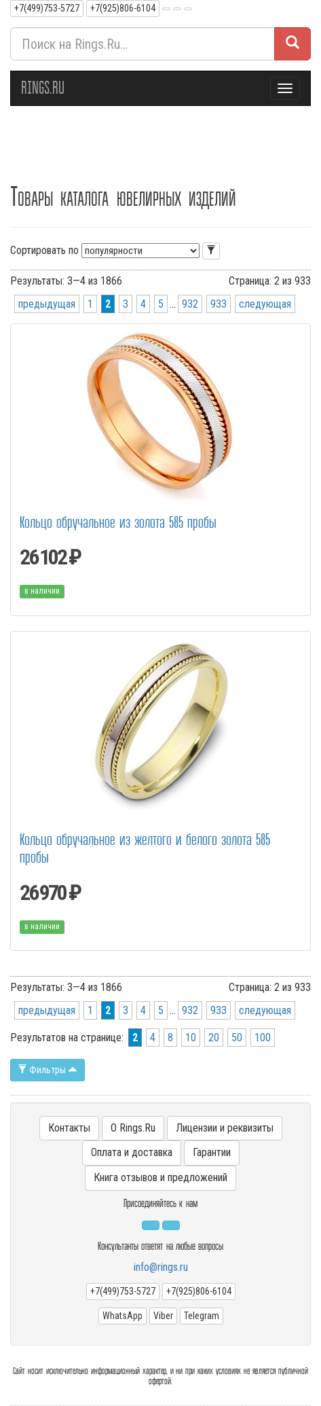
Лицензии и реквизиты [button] (224, 1127)
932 (190, 304)
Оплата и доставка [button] (131, 1152)
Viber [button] (163, 1315)
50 (236, 1037)
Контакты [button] (69, 1127)
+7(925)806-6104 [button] (122, 8)
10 (190, 1037)
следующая (265, 304)
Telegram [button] (201, 1315)
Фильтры (47, 1069)
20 (213, 1037)
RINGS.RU (42, 87)
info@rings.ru (161, 1267)
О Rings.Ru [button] (133, 1127)
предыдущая (46, 304)
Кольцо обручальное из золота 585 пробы (118, 522)
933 (218, 304)
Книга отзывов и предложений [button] (160, 1177)
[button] (166, 8)
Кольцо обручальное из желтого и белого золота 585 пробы (145, 849)
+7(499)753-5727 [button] (46, 8)
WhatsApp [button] (122, 1315)
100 (262, 1037)
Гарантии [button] (212, 1152)
